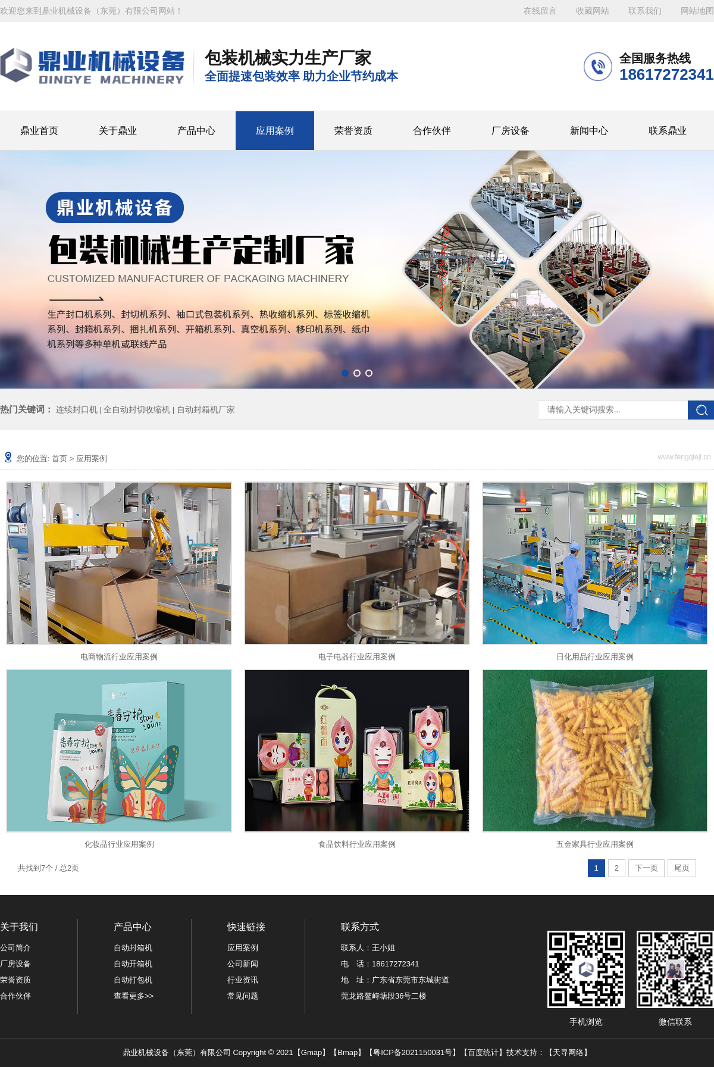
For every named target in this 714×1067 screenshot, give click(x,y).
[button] (345, 373)
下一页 (646, 867)
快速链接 (246, 927)
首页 (59, 458)
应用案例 (275, 131)
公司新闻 (242, 963)
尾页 (682, 867)
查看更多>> (134, 995)
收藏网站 (592, 11)
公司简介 (15, 947)
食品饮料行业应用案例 (357, 844)
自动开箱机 (133, 963)
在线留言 (540, 11)
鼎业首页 (39, 131)
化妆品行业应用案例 (119, 844)
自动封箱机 (133, 947)
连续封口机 (77, 409)
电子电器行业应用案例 (357, 656)
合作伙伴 (432, 131)
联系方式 (360, 927)
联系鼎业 (668, 131)
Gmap (311, 1052)
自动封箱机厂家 (206, 409)
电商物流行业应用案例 (119, 656)
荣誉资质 (353, 131)
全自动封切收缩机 (137, 409)
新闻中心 (589, 131)
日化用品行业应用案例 (595, 656)
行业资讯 (242, 979)
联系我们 (645, 11)
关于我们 (19, 927)
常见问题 (242, 995)
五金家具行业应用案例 (595, 844)
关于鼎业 (118, 131)
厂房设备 (510, 131)
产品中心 (196, 131)
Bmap (347, 1052)
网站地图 (697, 11)
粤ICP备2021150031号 (412, 1052)
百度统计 (483, 1052)
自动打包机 (133, 979)
